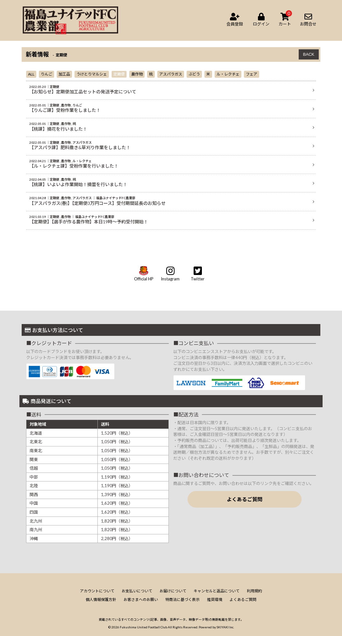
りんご (46, 74)
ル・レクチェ (228, 74)
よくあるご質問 (244, 499)
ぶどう (194, 74)
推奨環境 (214, 599)
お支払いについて (137, 591)
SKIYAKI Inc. (225, 627)
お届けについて (173, 591)
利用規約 (254, 591)
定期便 (119, 74)
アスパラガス (170, 74)
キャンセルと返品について (216, 591)
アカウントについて (97, 591)
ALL (31, 74)
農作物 (137, 74)
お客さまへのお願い (141, 599)
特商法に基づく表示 (182, 599)
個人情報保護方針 (101, 599)
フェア (251, 74)
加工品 (64, 74)
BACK (308, 54)
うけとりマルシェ (91, 74)
